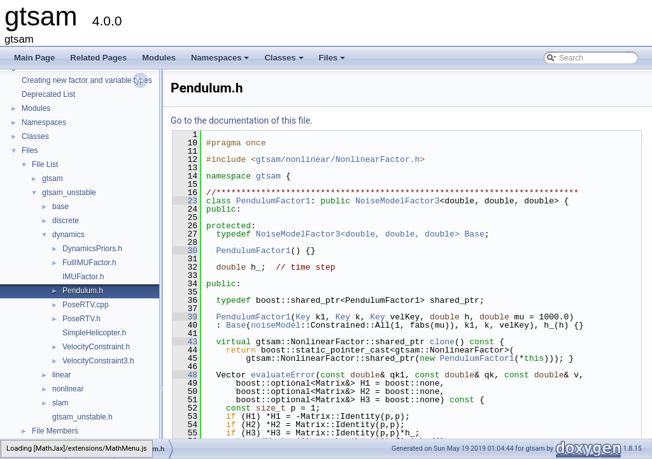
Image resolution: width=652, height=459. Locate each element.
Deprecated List (48, 94)
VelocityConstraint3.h (98, 360)
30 (185, 250)
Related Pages (98, 57)
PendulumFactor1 (273, 201)
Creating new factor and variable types (87, 80)
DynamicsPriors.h (92, 248)
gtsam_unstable (69, 192)
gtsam (52, 178)
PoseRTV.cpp (85, 304)
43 (185, 341)
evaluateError (283, 375)
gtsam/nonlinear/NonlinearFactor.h (338, 159)
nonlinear (67, 388)
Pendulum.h (82, 290)
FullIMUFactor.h (89, 262)
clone (442, 341)
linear (61, 374)
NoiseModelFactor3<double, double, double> (358, 234)
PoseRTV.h (81, 318)
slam (60, 402)
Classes (284, 61)
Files (333, 61)
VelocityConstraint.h (96, 346)
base (60, 206)
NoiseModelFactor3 (397, 201)
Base (474, 234)
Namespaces (221, 61)
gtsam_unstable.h (82, 416)
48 (185, 375)
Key (302, 317)
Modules (159, 57)
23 (185, 201)
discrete (65, 220)
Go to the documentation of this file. (242, 120)
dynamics (68, 234)
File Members (55, 430)
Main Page (34, 57)
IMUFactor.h (83, 276)
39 (185, 317)
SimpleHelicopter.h (94, 332)
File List (45, 164)
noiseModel (276, 325)
